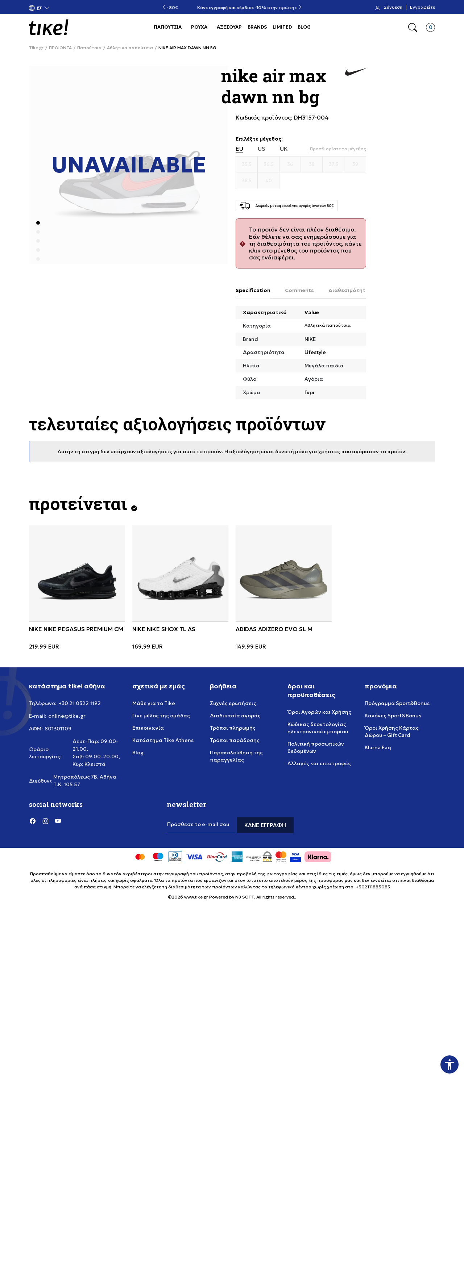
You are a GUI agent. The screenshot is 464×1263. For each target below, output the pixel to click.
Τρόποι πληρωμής (233, 728)
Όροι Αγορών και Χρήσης (319, 712)
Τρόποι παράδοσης (235, 740)
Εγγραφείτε (422, 7)
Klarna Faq (378, 747)
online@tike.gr (67, 716)
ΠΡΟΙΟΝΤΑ (60, 47)
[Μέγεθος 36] (290, 164)
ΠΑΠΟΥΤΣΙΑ (168, 27)
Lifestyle (315, 352)
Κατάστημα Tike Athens (163, 740)
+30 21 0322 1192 (79, 703)
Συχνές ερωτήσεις (233, 703)
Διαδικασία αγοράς (235, 715)
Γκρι (309, 392)
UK (284, 148)
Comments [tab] (299, 290)
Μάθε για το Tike (153, 703)
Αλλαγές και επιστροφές (319, 763)
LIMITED (282, 27)
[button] (39, 7)
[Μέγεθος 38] (312, 164)
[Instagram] (45, 821)
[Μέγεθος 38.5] (247, 180)
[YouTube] (58, 821)
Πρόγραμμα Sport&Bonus (397, 703)
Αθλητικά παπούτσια (130, 47)
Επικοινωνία (148, 728)
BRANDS (257, 27)
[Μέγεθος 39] (355, 164)
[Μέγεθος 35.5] (247, 164)
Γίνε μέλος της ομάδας (161, 715)
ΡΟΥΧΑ (199, 27)
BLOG (304, 27)
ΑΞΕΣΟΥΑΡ (229, 27)
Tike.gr (36, 47)
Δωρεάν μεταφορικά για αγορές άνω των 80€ (232, 7)
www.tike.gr (196, 897)
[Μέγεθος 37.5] (333, 164)
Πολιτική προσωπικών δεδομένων (315, 747)
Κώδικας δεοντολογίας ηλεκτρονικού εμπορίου (317, 728)
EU (239, 148)
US (261, 148)
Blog (138, 752)
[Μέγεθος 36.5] (268, 164)
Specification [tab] (253, 290)
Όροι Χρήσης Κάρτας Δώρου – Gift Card (392, 731)
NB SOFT (244, 897)
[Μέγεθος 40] (268, 180)
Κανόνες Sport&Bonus (393, 715)
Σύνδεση (393, 7)
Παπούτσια (89, 47)
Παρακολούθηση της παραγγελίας (236, 756)
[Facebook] (32, 821)
